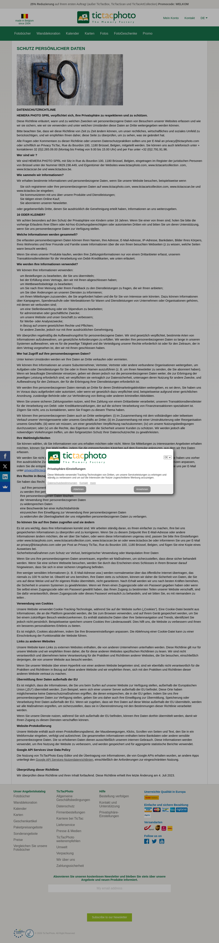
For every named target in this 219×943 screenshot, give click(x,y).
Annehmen (142, 489)
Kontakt (83, 483)
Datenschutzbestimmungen (62, 483)
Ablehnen (78, 489)
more (93, 483)
